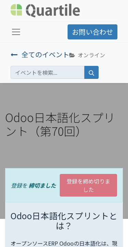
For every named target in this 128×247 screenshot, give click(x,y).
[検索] (91, 72)
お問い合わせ (92, 32)
